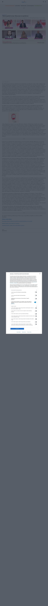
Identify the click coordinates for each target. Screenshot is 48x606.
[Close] (40, 274)
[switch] (35, 292)
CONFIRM (17, 328)
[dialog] (24, 303)
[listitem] (24, 290)
